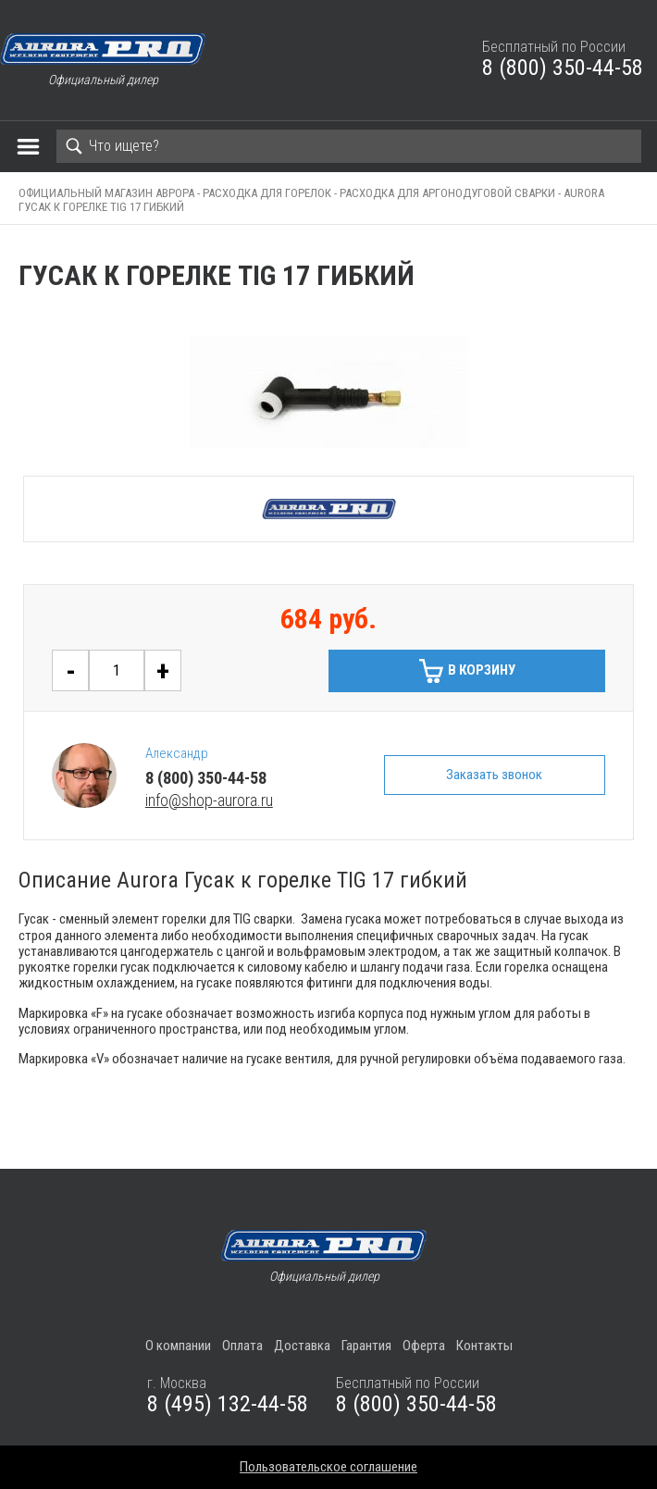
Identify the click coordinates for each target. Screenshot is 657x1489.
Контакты (484, 1345)
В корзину (481, 670)
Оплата (242, 1345)
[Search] (348, 146)
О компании (178, 1345)
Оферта (424, 1345)
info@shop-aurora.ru (209, 800)
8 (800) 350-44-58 (562, 68)
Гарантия (366, 1345)
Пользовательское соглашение (328, 1466)
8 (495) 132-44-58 (227, 1404)
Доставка (302, 1345)
